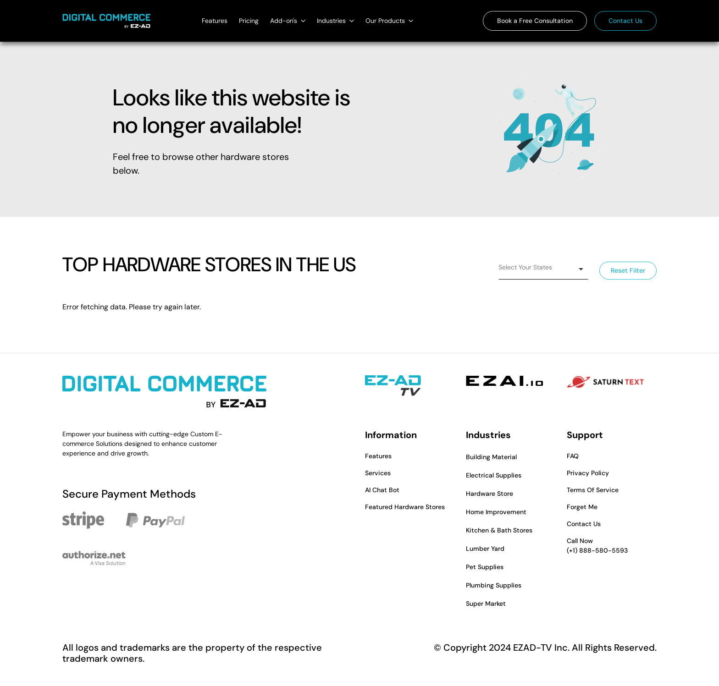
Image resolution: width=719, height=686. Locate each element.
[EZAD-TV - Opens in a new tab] (393, 385)
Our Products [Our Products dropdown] (389, 20)
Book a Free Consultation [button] (535, 20)
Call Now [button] (612, 546)
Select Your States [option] (525, 267)
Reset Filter (628, 271)
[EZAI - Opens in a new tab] (504, 380)
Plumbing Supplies (493, 585)
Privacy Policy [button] (588, 473)
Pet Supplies (484, 567)
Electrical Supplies (493, 475)
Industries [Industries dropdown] (335, 20)
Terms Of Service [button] (593, 490)
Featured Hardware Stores (405, 507)
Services (378, 473)
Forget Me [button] (582, 507)
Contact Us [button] (625, 20)
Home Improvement (496, 512)
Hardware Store (489, 493)
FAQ (573, 456)
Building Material (491, 457)
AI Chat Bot (382, 490)
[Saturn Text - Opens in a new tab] (605, 382)
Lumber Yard (485, 548)
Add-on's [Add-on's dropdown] (287, 20)
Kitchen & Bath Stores (499, 530)
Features (214, 20)
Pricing (249, 20)
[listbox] (543, 269)
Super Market (486, 603)
